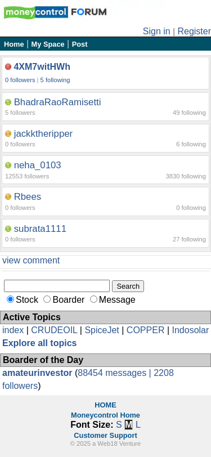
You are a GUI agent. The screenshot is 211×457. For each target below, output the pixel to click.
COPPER (146, 330)
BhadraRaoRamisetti (57, 102)
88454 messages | (116, 373)
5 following (55, 80)
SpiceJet (101, 330)
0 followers (20, 80)
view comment (31, 260)
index (13, 330)
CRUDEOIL (54, 330)
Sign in (156, 31)
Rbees (28, 196)
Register (194, 31)
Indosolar (190, 330)
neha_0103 (37, 165)
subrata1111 (40, 228)
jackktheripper (43, 133)
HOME (105, 405)
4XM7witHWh (42, 66)
